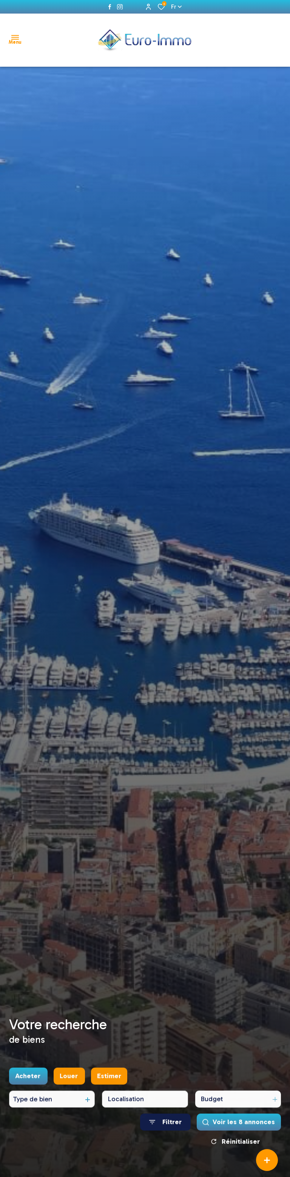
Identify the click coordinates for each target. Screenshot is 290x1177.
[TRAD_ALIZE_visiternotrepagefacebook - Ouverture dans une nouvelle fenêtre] (109, 6)
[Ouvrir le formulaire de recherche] (165, 1141)
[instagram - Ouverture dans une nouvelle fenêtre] (120, 7)
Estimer (109, 1095)
